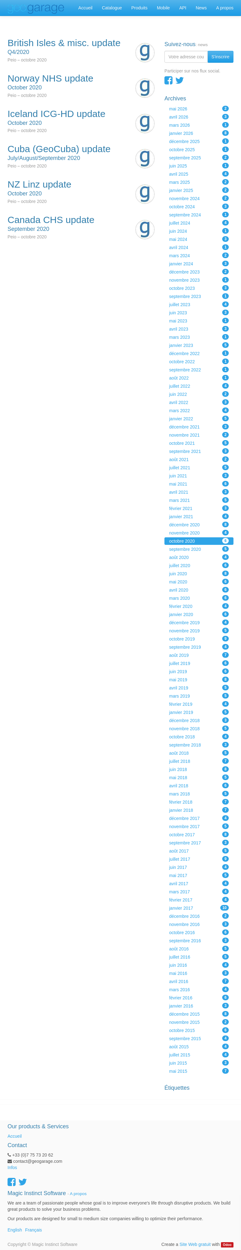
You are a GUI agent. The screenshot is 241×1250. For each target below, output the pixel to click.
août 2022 (199, 377)
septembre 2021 (199, 451)
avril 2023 (199, 329)
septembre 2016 (199, 940)
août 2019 (199, 655)
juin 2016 (199, 965)
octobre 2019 (199, 638)
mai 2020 (199, 581)
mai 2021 (199, 484)
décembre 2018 (199, 720)
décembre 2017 (199, 818)
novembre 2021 (199, 435)
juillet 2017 (199, 859)
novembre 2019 (199, 630)
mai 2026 (199, 108)
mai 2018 (199, 777)
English (15, 1229)
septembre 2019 (199, 647)
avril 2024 (199, 247)
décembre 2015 (199, 1014)
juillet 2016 (199, 957)
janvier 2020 (199, 614)
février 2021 (199, 508)
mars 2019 (199, 696)
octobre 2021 (199, 443)
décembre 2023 (199, 271)
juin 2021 (199, 475)
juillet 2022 (199, 386)
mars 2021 (199, 500)
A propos (78, 1193)
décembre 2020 (199, 524)
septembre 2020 (199, 549)
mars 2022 (199, 410)
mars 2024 (199, 255)
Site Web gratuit (195, 1244)
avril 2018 (199, 785)
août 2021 (199, 459)
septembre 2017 (199, 842)
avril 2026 (199, 117)
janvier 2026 (199, 133)
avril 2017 (199, 883)
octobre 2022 (199, 361)
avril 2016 (199, 981)
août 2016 (199, 948)
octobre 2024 (199, 206)
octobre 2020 (199, 541)
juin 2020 (199, 573)
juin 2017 (199, 867)
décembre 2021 (199, 426)
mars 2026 (199, 125)
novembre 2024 (199, 198)
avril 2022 (199, 402)
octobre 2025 (199, 149)
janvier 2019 (199, 712)
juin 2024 (199, 231)
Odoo (227, 1245)
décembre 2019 (199, 622)
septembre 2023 (199, 296)
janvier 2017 (199, 908)
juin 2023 (199, 312)
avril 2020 (199, 590)
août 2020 (199, 557)
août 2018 (199, 753)
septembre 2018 (199, 744)
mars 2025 (199, 182)
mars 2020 (199, 598)
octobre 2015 (199, 1030)
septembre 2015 (199, 1038)
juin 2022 (199, 394)
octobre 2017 (199, 834)
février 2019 (199, 704)
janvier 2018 (199, 810)
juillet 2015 (199, 1054)
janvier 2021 (199, 516)
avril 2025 (199, 174)
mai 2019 (199, 679)
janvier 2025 (199, 190)
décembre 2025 (199, 141)
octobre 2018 (199, 736)
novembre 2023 (199, 280)
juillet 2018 (199, 761)
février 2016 (199, 997)
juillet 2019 (199, 663)
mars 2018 (199, 793)
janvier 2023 (199, 345)
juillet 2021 (199, 467)
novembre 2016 (199, 924)
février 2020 (199, 606)
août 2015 (199, 1046)
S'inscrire (220, 56)
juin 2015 (199, 1063)
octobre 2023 (199, 288)
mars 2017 (199, 891)
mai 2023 (199, 320)
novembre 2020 (199, 532)
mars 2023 (199, 337)
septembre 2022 (199, 369)
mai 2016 (199, 973)
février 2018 (199, 802)
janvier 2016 (199, 1005)
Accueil (15, 1136)
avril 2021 (199, 492)
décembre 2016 (199, 916)
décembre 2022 (199, 353)
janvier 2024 (199, 263)
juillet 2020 (199, 565)
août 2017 (199, 851)
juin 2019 (199, 671)
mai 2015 (199, 1071)
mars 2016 (199, 989)
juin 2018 (199, 769)
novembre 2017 (199, 826)
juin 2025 (199, 165)
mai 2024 (199, 239)
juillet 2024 (199, 223)
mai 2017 (199, 875)
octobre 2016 (199, 932)
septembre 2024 (199, 214)
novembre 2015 (199, 1022)
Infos (12, 1167)
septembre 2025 (199, 157)
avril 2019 (199, 687)
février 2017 (199, 899)
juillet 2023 (199, 304)
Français (33, 1229)
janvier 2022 (199, 418)
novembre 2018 (199, 728)
